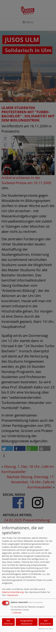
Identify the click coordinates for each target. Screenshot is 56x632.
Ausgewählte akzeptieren (26, 622)
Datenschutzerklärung (13, 592)
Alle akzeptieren (45, 622)
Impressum (12, 595)
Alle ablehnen (8, 622)
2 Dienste (16, 612)
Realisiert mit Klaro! (45, 629)
